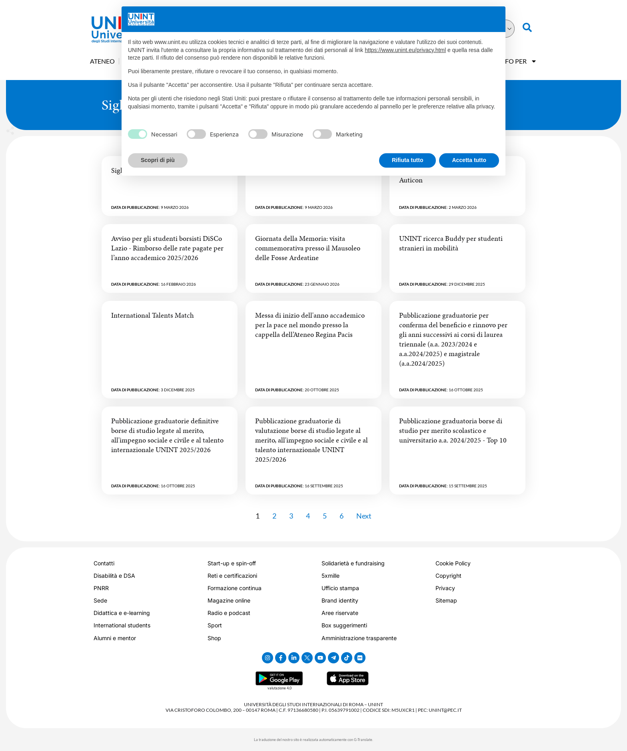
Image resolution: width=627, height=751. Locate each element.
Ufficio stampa (340, 588)
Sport (215, 625)
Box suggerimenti (344, 625)
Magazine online (229, 600)
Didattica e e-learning (122, 612)
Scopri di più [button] (158, 160)
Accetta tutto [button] (469, 160)
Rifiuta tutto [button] (407, 160)
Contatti (104, 563)
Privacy (445, 588)
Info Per (517, 61)
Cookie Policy (453, 563)
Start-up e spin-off (232, 563)
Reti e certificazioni (232, 575)
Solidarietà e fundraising (353, 563)
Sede (100, 600)
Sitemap (446, 600)
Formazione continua (235, 588)
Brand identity (339, 600)
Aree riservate (339, 612)
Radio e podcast (229, 612)
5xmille (330, 575)
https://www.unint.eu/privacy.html (405, 50)
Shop (214, 638)
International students (122, 625)
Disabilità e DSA (114, 575)
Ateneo (102, 61)
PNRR (101, 588)
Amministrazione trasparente (359, 638)
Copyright (448, 575)
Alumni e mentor (115, 638)
